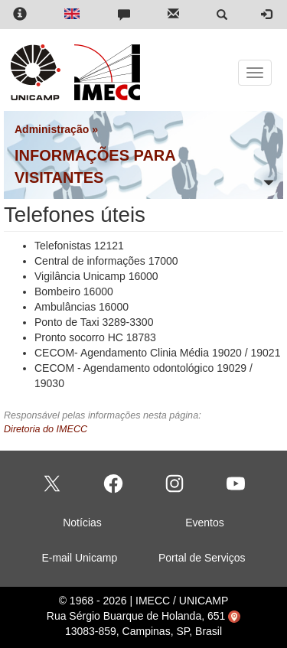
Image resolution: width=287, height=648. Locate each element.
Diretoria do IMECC (45, 429)
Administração (52, 129)
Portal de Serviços (202, 558)
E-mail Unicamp (79, 558)
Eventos (204, 522)
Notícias (82, 522)
